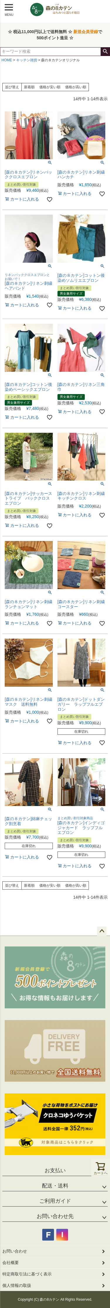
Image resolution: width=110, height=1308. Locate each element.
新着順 (29, 87)
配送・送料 (55, 1186)
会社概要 (10, 1262)
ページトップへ (101, 931)
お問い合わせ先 (55, 1216)
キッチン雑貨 (26, 60)
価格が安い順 (49, 87)
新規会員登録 (85, 31)
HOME (6, 60)
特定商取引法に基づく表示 (27, 1274)
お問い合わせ (14, 1251)
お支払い (55, 1170)
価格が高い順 (75, 87)
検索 (105, 51)
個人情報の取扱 (16, 1285)
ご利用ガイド (55, 1201)
